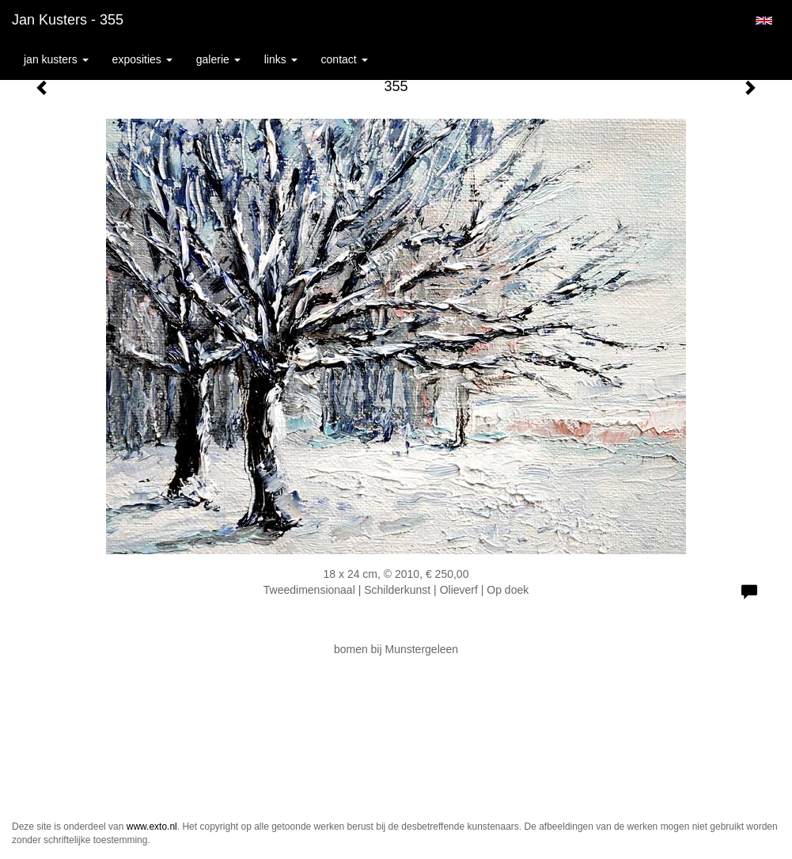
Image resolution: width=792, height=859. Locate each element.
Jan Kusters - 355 (67, 20)
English (764, 20)
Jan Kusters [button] (56, 59)
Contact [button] (344, 59)
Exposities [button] (142, 59)
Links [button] (280, 59)
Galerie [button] (218, 59)
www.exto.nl (152, 826)
